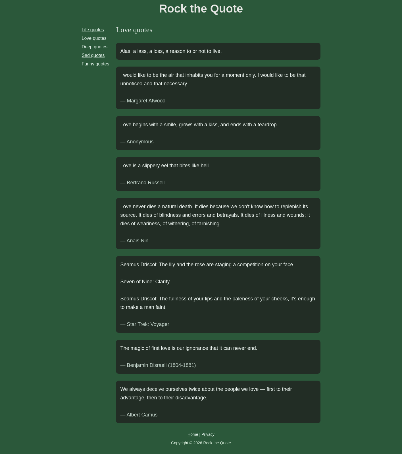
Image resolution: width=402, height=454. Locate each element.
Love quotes (94, 38)
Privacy (207, 434)
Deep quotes (95, 46)
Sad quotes (93, 55)
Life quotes (93, 29)
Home (193, 434)
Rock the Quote (201, 8)
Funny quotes (95, 63)
